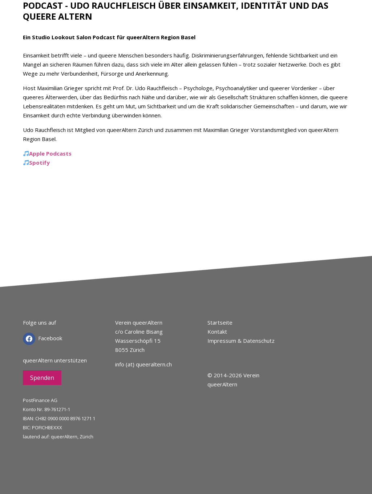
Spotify (39, 162)
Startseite (219, 322)
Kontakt (217, 331)
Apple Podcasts (50, 153)
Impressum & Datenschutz (241, 340)
